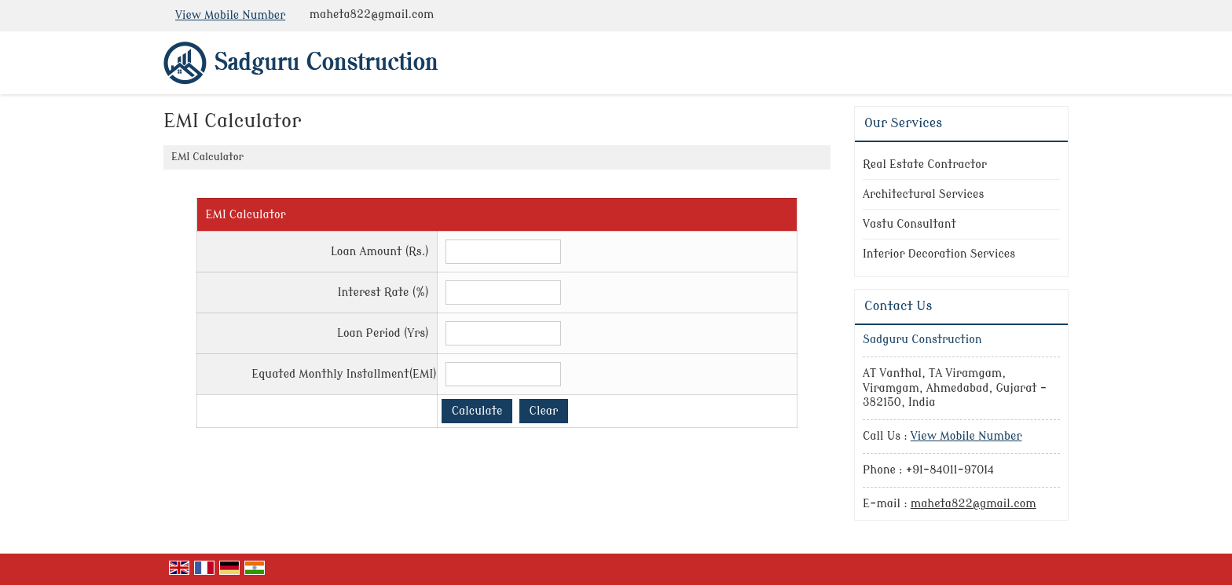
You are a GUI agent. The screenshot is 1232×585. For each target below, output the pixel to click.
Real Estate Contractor (925, 164)
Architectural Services (923, 194)
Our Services (903, 123)
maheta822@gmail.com (372, 14)
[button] (230, 15)
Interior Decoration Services (939, 254)
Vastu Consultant (909, 224)
